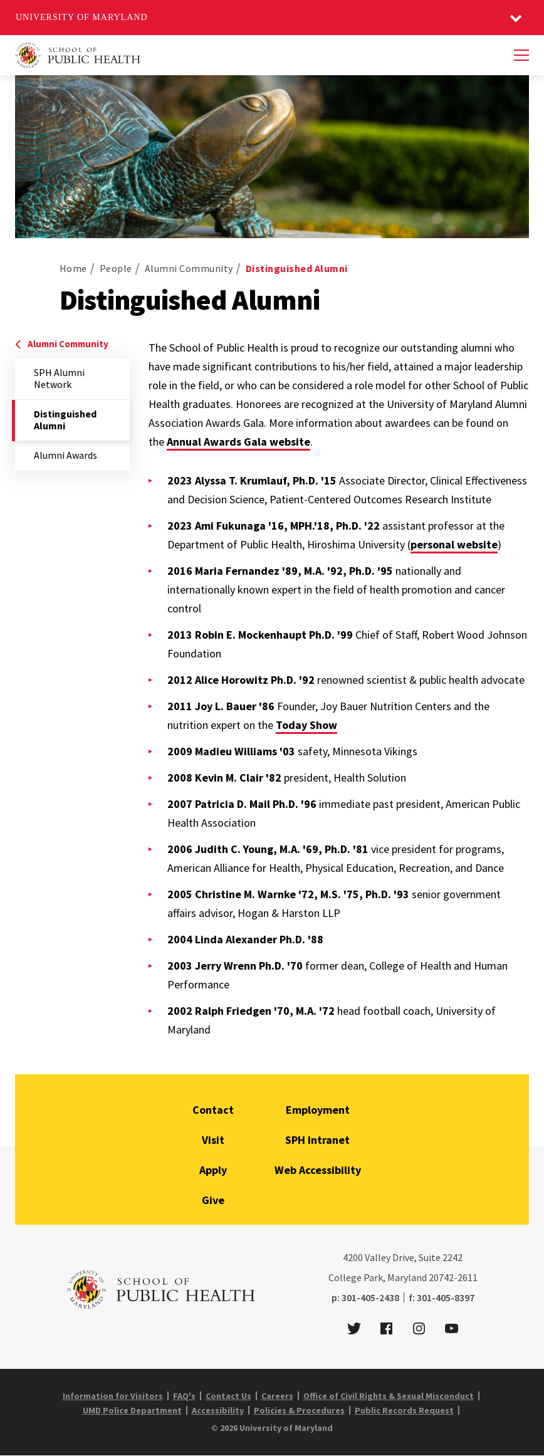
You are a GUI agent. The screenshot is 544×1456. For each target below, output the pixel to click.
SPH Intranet (317, 1140)
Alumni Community (189, 268)
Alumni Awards (65, 455)
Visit (213, 1140)
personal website (454, 544)
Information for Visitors (113, 1395)
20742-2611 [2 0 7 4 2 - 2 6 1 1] (453, 1277)
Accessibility (218, 1410)
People (116, 268)
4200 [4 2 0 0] (353, 1257)
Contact (213, 1109)
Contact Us (228, 1395)
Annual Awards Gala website (238, 441)
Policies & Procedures (299, 1410)
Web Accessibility (318, 1170)
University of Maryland (82, 17)
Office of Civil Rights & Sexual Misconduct (388, 1395)
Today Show (306, 725)
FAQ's (184, 1395)
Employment (318, 1109)
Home (73, 268)
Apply (213, 1170)
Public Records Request (404, 1410)
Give (213, 1200)
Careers (277, 1395)
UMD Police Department (132, 1410)
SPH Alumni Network (59, 378)
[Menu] (521, 55)
